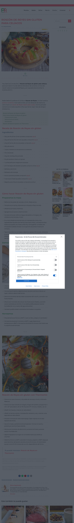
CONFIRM (26, 280)
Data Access (37, 286)
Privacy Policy (45, 286)
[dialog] (37, 261)
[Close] (62, 237)
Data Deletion (29, 286)
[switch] (55, 260)
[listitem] (37, 257)
